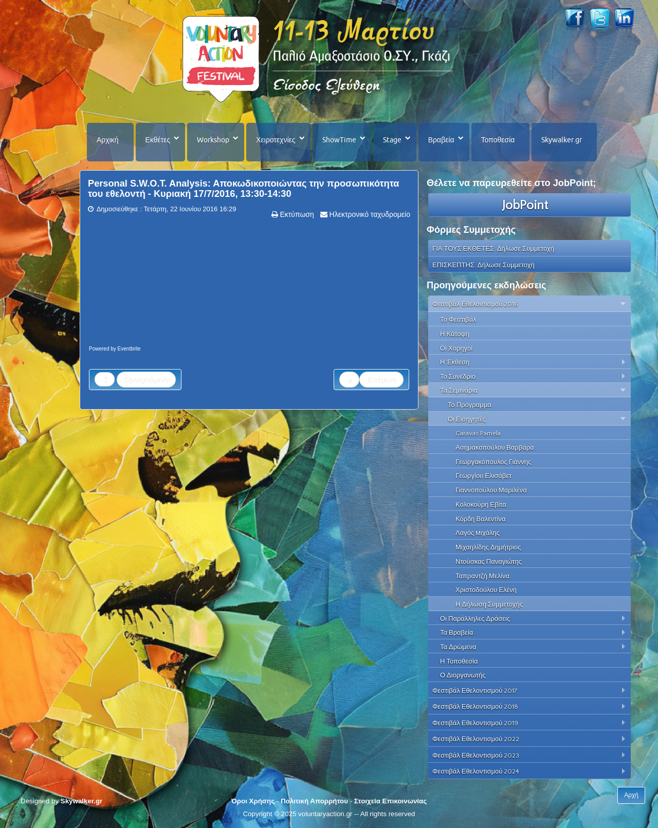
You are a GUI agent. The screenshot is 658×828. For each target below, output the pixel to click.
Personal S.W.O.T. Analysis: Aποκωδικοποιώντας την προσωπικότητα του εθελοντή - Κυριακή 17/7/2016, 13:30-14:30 (243, 188)
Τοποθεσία (498, 140)
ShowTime (339, 140)
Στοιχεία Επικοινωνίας (390, 801)
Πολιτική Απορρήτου (314, 801)
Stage (392, 140)
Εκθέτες (158, 140)
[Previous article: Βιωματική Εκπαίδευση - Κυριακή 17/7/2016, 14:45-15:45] (135, 379)
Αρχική (108, 140)
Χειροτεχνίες (275, 140)
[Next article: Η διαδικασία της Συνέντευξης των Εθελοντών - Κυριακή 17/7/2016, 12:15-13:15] (371, 379)
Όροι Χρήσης (253, 801)
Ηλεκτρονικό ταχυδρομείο (368, 214)
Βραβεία (441, 140)
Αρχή (631, 795)
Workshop (213, 140)
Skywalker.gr (561, 140)
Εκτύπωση (296, 214)
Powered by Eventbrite (115, 349)
